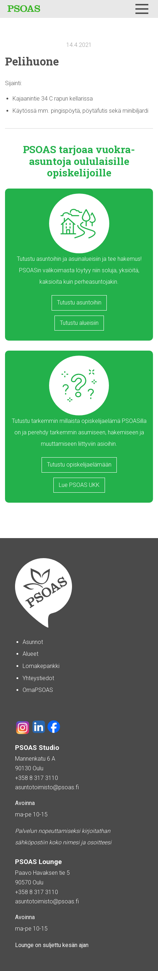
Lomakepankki (41, 666)
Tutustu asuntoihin (79, 302)
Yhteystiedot (38, 678)
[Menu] (141, 9)
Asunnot (33, 642)
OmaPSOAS (38, 690)
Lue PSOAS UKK (79, 485)
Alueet (30, 653)
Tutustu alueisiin (79, 322)
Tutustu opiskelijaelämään (79, 464)
